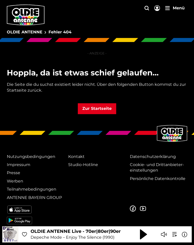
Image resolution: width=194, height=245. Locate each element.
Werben (15, 181)
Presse (13, 172)
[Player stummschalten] (164, 234)
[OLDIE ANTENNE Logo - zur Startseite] (25, 15)
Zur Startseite (97, 108)
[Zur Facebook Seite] (133, 208)
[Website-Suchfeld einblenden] (147, 8)
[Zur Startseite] (172, 141)
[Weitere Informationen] (184, 234)
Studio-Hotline (83, 164)
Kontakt (76, 156)
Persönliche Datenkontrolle (157, 178)
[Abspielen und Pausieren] (143, 234)
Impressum (18, 164)
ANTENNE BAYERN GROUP (34, 197)
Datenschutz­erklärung (153, 156)
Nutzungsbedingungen (31, 156)
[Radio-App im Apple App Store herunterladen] (35, 210)
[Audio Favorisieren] (24, 234)
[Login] (157, 8)
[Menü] (175, 8)
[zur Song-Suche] (174, 234)
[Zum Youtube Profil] (143, 208)
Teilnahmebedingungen (31, 189)
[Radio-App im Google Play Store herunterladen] (35, 220)
